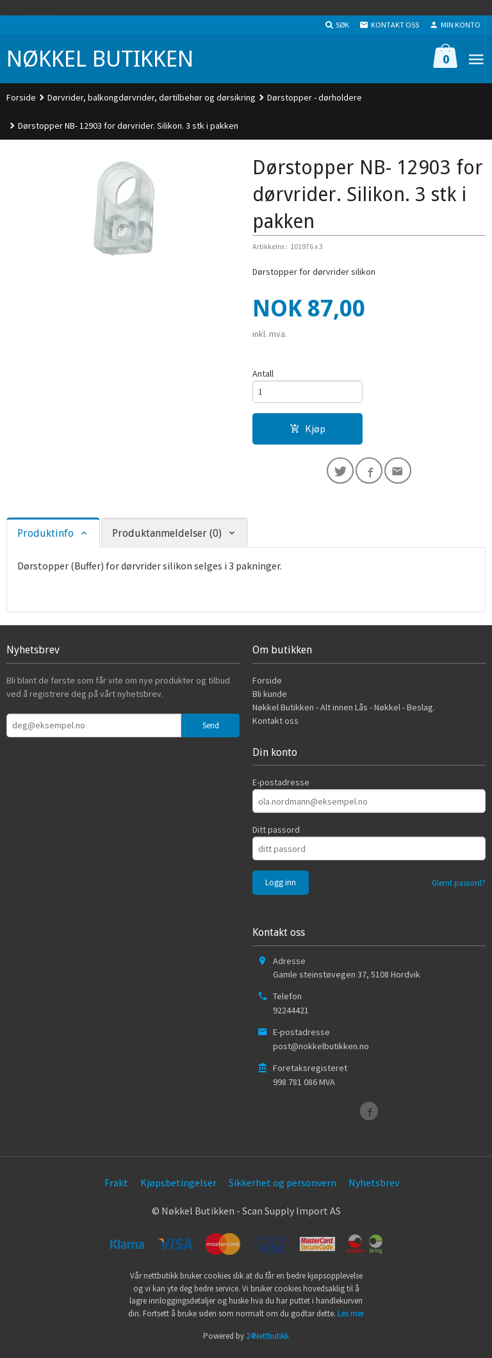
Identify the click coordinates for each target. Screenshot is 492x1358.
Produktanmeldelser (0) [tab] (167, 536)
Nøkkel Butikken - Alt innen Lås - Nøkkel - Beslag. (343, 710)
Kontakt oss (275, 724)
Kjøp (307, 429)
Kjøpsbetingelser (178, 1185)
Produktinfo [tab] (45, 536)
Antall (263, 373)
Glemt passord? (459, 886)
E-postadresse (280, 785)
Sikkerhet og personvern (282, 1185)
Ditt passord (276, 833)
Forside (21, 97)
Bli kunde (269, 697)
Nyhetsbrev (373, 1185)
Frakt (116, 1185)
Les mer (351, 1316)
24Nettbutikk (267, 1339)
